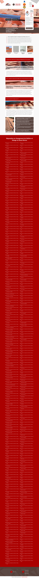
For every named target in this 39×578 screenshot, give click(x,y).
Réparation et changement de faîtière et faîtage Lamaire (27, 215)
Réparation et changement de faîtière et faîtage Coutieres (27, 315)
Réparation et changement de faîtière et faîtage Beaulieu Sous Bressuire (27, 496)
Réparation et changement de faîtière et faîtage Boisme (27, 473)
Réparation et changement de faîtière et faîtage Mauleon (27, 372)
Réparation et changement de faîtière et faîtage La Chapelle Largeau (27, 389)
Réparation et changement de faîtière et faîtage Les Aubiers (27, 523)
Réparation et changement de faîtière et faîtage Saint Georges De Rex (12, 387)
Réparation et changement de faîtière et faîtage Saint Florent (12, 401)
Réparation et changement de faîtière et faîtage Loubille (27, 198)
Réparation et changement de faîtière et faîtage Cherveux (27, 360)
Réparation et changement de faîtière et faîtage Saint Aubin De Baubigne (12, 427)
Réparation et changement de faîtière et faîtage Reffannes (12, 456)
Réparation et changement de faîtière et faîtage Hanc (27, 231)
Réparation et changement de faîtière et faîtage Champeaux (27, 403)
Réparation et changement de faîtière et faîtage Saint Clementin (12, 415)
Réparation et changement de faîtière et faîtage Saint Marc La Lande (12, 348)
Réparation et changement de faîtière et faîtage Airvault (27, 551)
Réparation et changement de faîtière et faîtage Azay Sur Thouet (27, 504)
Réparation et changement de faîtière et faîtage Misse (12, 563)
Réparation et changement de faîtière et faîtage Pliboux (12, 482)
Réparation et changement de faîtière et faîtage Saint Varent (12, 284)
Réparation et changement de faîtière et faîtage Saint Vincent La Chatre (12, 279)
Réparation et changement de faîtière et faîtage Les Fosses (27, 265)
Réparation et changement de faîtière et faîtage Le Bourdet (27, 451)
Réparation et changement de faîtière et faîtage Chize (27, 353)
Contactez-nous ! (15, 19)
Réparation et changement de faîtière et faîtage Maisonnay (27, 174)
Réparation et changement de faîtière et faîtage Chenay (27, 365)
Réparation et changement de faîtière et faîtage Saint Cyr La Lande (12, 410)
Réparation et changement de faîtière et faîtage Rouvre (12, 434)
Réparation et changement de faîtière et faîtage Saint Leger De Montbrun (12, 363)
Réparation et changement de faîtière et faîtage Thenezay (12, 219)
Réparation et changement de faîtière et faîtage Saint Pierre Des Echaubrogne (12, 305)
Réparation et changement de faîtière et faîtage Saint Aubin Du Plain (12, 425)
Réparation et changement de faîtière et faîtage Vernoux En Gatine (12, 181)
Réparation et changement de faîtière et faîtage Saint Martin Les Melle (12, 332)
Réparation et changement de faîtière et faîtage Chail (27, 410)
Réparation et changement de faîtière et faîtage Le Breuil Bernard (27, 442)
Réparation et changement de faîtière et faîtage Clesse (27, 341)
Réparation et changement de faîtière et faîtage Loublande (27, 196)
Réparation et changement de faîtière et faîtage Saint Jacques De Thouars (12, 377)
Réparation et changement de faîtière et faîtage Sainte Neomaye (12, 320)
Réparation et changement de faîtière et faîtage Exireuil (27, 293)
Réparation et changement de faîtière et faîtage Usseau (12, 200)
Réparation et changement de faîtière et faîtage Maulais (27, 162)
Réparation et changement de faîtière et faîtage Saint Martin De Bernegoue (12, 344)
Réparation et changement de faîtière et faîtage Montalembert (12, 558)
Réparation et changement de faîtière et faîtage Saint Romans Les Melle (12, 291)
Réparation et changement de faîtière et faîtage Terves (12, 224)
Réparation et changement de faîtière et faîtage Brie (27, 432)
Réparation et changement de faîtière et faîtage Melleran (27, 148)
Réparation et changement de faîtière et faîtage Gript (27, 234)
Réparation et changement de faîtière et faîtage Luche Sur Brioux (27, 188)
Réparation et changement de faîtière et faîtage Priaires (12, 470)
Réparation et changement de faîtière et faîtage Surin (12, 234)
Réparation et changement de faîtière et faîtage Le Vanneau (12, 191)
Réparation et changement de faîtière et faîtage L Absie (27, 561)
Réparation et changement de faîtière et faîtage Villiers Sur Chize (12, 157)
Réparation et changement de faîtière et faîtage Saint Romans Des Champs (12, 296)
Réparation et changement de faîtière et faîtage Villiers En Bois (12, 162)
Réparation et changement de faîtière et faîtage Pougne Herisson (12, 477)
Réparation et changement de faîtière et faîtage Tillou (12, 210)
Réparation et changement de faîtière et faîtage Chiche (27, 356)
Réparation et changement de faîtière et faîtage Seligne (12, 253)
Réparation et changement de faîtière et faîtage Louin (27, 191)
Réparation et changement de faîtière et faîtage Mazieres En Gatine (27, 155)
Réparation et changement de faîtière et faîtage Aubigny (27, 518)
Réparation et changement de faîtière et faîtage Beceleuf (27, 487)
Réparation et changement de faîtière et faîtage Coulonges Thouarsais (27, 322)
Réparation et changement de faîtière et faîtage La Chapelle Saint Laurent (27, 382)
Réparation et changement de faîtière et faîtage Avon (27, 506)
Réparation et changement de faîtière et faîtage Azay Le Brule (27, 508)
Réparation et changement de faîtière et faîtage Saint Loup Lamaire (12, 356)
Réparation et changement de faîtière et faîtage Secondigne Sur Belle (12, 258)
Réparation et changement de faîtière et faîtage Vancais (12, 196)
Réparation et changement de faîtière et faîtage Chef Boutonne (27, 367)
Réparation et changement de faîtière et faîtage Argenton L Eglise (27, 530)
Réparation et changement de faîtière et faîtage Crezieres (27, 310)
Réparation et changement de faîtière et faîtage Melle (27, 150)
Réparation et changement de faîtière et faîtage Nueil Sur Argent (12, 523)
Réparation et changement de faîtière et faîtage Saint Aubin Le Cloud (12, 422)
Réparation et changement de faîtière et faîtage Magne (27, 179)
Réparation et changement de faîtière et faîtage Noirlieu (12, 530)
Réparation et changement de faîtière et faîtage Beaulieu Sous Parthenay (27, 492)
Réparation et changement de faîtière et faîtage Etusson (27, 296)
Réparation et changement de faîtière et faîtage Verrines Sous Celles (12, 174)
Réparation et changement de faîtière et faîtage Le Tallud (12, 229)
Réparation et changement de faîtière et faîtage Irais (27, 229)
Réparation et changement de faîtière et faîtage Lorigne (27, 200)
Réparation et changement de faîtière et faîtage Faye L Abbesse (27, 289)
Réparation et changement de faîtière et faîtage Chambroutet (27, 408)
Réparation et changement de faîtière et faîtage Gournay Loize (27, 241)
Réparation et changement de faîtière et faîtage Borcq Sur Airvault (27, 465)
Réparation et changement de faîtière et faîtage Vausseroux (12, 188)
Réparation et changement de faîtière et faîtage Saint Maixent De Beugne (12, 351)
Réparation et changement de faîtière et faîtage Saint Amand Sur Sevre (12, 432)
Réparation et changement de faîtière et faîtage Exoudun (27, 291)
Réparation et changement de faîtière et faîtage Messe (27, 145)
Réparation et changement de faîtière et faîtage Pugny (12, 461)
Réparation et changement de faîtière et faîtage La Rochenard (12, 446)
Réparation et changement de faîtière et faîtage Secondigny (12, 255)
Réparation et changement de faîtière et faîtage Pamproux (12, 508)
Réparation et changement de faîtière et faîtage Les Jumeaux (27, 224)
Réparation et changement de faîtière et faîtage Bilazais (27, 477)
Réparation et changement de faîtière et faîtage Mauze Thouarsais (27, 157)
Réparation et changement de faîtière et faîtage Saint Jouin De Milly (12, 370)
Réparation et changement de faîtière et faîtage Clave (27, 346)
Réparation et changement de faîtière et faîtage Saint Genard (12, 394)
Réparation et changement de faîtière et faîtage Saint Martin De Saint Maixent (12, 336)
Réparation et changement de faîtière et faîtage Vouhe (12, 155)
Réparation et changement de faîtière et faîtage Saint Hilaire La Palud (12, 382)
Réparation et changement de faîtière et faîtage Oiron (12, 520)
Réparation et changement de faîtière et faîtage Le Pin (12, 489)
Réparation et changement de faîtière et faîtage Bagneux (27, 501)
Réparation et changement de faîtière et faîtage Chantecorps (27, 401)
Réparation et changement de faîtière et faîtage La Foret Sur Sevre (27, 272)
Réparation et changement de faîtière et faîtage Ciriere (27, 348)
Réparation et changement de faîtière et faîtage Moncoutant (12, 561)
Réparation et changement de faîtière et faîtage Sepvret (12, 251)
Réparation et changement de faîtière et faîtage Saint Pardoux (12, 317)
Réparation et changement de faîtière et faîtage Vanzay (12, 193)
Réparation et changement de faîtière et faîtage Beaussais (27, 494)
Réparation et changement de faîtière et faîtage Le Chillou (27, 351)
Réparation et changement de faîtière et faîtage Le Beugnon (27, 480)
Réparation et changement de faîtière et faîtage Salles (12, 274)
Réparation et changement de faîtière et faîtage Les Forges (27, 270)
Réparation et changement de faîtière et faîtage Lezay (27, 212)
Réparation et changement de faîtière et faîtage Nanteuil (12, 537)
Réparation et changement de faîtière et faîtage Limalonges (27, 208)
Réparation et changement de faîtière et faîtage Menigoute (27, 143)
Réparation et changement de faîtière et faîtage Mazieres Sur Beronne (27, 153)
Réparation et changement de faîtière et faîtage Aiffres (27, 554)
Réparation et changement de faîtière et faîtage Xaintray (12, 145)
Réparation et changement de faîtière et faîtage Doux (27, 308)
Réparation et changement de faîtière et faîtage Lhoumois (27, 210)
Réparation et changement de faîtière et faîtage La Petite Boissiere (12, 496)
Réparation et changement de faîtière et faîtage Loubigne (27, 203)
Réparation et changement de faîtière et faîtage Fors (27, 267)
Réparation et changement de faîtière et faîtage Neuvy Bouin (12, 535)
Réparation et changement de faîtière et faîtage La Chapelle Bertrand (27, 394)
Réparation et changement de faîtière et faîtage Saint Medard (12, 325)
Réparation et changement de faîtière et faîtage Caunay (27, 420)
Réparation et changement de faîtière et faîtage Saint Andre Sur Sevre (12, 430)
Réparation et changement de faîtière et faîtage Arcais (27, 542)
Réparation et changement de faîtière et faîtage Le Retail (12, 453)
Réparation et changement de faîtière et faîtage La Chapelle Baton (27, 396)
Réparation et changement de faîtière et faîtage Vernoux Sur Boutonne (12, 179)
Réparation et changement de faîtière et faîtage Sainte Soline (12, 289)
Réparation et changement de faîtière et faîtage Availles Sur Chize (27, 513)
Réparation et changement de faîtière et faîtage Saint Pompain (12, 303)
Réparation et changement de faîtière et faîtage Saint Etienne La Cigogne (12, 403)
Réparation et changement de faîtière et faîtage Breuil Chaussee (27, 439)
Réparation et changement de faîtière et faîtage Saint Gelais (12, 399)
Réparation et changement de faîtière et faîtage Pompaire (12, 484)
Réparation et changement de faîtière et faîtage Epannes (27, 298)
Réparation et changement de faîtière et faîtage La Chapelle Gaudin (27, 391)
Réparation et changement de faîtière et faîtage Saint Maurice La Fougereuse (12, 327)
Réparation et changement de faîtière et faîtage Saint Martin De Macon (12, 341)
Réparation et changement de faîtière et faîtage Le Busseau (27, 422)
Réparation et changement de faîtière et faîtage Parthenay (12, 506)
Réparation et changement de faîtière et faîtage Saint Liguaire (12, 360)
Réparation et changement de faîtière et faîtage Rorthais (12, 437)
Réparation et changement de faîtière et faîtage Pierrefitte (12, 492)
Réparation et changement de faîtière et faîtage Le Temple (12, 227)
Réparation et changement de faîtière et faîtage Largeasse (27, 217)
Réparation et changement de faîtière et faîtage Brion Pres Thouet (27, 430)
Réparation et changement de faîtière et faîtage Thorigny (12, 215)
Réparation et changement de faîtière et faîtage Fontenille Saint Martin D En (27, 274)
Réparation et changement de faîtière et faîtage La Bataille (27, 499)
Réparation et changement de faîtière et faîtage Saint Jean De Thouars (12, 375)
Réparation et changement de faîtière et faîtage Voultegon (12, 148)
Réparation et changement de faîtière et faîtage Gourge (27, 243)
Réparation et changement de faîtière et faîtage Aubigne (27, 520)
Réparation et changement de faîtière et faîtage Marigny (27, 167)
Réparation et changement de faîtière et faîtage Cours (27, 320)
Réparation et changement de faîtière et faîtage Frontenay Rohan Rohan (27, 255)
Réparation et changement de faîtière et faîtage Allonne (27, 549)
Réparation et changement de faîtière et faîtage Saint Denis (12, 406)
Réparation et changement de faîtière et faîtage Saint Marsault (12, 346)
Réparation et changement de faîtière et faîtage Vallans (12, 203)
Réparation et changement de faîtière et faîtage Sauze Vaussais (12, 265)
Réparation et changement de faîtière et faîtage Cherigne (27, 363)
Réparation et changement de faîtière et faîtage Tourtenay (12, 208)
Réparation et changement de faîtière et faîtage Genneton (27, 253)
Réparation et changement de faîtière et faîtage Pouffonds (12, 480)
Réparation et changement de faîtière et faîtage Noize (12, 525)
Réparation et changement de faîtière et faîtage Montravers (12, 551)
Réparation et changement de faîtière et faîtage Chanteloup (27, 399)
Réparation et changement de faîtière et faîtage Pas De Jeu (12, 504)
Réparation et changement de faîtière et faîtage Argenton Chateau (27, 532)
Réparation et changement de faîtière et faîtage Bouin (27, 456)
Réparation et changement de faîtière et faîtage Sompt (12, 248)
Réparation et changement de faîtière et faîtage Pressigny (12, 468)
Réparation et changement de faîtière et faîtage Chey (27, 358)
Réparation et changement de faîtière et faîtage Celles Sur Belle (27, 418)
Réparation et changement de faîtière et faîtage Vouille (12, 150)
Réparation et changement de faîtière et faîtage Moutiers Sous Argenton (12, 542)
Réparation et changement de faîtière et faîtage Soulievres (12, 241)
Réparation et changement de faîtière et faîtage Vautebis (12, 184)
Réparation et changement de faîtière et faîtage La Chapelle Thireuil (27, 379)
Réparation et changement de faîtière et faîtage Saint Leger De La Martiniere (12, 365)
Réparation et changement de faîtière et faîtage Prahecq (12, 475)
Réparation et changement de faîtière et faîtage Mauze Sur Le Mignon (27, 160)
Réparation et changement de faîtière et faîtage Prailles (12, 473)
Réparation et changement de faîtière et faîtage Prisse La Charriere (27, 377)
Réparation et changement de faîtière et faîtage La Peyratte (12, 494)
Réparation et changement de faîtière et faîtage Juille (27, 227)
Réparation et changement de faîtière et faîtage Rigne (12, 449)
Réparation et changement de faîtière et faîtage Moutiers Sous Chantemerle (12, 539)
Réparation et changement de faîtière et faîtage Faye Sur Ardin (27, 286)
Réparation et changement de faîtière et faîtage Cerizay (27, 415)
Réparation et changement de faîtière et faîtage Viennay (12, 169)
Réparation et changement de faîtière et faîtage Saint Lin (12, 358)
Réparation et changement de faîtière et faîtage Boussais (27, 453)
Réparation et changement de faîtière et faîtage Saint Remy (12, 298)
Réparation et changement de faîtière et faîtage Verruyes (12, 177)
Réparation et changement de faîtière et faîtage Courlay (27, 317)
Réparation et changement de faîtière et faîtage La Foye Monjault (27, 262)
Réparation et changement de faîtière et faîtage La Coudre (27, 329)
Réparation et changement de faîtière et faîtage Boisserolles (27, 470)
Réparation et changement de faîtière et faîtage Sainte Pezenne (12, 310)
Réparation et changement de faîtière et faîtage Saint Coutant (12, 413)
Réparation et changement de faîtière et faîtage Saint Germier (12, 379)
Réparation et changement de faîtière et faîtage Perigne (12, 501)
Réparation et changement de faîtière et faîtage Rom (12, 444)
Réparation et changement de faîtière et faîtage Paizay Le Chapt (12, 518)
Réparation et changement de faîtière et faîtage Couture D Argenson (27, 313)
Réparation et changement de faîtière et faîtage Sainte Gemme (12, 396)
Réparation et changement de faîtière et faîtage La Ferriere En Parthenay (27, 279)
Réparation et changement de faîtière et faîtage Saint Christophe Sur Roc (12, 420)
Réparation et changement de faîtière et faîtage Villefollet (12, 167)
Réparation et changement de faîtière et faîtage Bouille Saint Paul (27, 461)
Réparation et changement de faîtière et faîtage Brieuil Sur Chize (27, 434)
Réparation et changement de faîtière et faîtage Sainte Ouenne (12, 315)
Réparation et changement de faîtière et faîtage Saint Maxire (12, 322)
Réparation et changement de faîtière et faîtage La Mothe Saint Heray (12, 549)
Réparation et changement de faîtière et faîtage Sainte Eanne (12, 408)
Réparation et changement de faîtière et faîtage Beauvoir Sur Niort (27, 489)
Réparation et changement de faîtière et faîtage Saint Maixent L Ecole (12, 353)
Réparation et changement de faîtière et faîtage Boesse (27, 475)
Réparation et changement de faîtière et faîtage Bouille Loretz (27, 458)
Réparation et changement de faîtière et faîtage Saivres (12, 277)
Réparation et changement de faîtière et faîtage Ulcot (12, 198)
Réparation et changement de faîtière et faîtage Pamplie (12, 511)
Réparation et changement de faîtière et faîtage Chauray (27, 370)
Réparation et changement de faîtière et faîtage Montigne (12, 556)
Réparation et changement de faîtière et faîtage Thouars (12, 212)
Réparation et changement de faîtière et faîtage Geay (27, 251)
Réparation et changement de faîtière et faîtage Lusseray (27, 184)
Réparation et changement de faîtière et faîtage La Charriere (12, 143)
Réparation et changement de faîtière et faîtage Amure (27, 539)
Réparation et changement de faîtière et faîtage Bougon (27, 463)
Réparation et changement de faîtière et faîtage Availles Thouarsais (27, 511)
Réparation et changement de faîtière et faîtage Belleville (27, 484)
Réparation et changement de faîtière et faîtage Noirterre (12, 527)
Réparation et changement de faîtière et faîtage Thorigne (12, 217)
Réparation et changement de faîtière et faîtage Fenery (27, 282)
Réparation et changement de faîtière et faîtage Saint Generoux (12, 389)
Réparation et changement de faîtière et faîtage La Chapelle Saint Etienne (27, 384)
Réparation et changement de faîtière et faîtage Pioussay (12, 487)
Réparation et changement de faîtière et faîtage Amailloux (27, 544)
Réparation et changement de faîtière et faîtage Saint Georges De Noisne (12, 391)
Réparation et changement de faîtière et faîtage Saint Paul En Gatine (12, 313)
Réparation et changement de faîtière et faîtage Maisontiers (27, 172)
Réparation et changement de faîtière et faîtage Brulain (27, 425)
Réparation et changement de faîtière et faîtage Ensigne (27, 301)
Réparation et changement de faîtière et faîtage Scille (12, 260)
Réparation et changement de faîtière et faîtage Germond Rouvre (27, 248)
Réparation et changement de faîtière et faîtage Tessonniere (12, 222)
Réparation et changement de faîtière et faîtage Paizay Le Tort (12, 513)
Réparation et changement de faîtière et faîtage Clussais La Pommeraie (27, 339)
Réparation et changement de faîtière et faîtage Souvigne (12, 236)
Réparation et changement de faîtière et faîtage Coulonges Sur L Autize (27, 325)
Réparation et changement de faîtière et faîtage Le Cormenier (27, 334)
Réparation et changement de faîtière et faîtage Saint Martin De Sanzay (12, 334)
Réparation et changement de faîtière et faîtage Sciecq (12, 262)
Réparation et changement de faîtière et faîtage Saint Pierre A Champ (12, 308)
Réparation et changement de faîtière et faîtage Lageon (27, 219)
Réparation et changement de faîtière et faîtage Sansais (12, 272)
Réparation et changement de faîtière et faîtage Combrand (27, 336)
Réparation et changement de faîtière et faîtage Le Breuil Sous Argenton (27, 437)
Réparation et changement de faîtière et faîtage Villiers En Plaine (12, 160)
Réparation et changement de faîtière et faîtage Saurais (12, 267)
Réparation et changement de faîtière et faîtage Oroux (12, 516)
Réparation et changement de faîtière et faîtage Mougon (12, 544)
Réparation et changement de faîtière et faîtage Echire (27, 305)
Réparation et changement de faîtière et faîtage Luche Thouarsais (27, 186)
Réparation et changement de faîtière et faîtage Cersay (27, 413)
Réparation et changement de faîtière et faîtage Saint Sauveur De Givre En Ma (12, 293)
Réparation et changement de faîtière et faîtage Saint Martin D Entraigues (12, 339)
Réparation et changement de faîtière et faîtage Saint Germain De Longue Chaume (12, 384)
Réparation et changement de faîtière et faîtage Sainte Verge (12, 282)
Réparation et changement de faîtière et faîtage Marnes (27, 169)
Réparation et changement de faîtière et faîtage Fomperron (27, 277)
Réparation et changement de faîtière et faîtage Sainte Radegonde (12, 301)
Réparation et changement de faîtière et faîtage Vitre (12, 153)
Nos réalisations (8, 19)
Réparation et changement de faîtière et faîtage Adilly (27, 558)
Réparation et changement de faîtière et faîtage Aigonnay (27, 556)
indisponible (18, 4)
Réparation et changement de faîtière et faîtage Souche (12, 246)
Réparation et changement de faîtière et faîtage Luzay (27, 181)
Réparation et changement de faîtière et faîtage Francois (27, 260)
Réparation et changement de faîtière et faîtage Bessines (27, 482)
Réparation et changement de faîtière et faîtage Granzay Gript (27, 239)
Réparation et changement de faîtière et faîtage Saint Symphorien (12, 286)
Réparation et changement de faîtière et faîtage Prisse (12, 463)
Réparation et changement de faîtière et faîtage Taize (12, 231)
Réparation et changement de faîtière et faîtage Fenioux (27, 284)
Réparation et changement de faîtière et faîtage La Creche (27, 449)
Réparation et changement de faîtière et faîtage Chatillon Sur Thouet (27, 375)
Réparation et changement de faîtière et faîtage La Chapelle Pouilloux (27, 387)
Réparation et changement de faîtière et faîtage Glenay (27, 246)
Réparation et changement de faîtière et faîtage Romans (12, 442)
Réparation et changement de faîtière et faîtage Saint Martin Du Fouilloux (12, 329)
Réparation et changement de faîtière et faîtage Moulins (12, 547)
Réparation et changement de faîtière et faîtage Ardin (27, 537)
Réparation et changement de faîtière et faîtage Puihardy (12, 458)
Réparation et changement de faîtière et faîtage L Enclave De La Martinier (27, 303)
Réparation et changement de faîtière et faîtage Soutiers (12, 239)
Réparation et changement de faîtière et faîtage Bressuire (27, 446)
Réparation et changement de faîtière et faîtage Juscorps (27, 222)
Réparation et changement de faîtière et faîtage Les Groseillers (27, 236)
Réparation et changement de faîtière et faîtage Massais (27, 165)
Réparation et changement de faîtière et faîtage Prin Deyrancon (12, 465)
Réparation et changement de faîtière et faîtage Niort (12, 532)
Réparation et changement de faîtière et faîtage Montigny (12, 554)
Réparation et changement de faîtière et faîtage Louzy (27, 193)
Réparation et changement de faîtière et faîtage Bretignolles (27, 444)
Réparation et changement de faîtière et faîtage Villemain (12, 165)
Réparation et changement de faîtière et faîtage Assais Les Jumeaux (27, 525)
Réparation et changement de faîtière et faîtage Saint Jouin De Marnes (12, 372)
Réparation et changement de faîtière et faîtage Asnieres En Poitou (27, 527)
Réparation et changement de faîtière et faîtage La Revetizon (12, 451)
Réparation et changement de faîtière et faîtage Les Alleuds (27, 547)
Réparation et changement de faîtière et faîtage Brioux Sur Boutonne (27, 427)
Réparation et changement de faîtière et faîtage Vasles (12, 186)
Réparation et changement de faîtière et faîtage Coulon (27, 327)
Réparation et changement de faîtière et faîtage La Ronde (12, 439)
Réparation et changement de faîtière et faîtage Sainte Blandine (12, 418)
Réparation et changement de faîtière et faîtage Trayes (12, 205)
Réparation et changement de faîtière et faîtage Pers (12, 499)
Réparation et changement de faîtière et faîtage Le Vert (12, 172)
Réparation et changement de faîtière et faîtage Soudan (12, 243)
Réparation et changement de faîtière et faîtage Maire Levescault (27, 177)
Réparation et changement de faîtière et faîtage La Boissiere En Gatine (27, 468)
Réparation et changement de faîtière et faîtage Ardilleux (27, 535)
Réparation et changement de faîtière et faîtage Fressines (27, 258)
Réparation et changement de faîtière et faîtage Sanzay (12, 270)
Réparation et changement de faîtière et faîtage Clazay (27, 344)
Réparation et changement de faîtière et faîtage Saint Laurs (12, 367)
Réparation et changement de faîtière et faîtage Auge (27, 516)
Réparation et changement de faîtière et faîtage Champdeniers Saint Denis (27, 406)
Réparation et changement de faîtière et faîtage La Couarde (27, 332)
